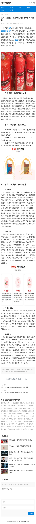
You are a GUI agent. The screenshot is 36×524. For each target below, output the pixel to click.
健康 (28, 7)
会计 (11, 10)
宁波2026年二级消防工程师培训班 (20, 446)
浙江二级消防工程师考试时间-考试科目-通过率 (14, 392)
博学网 (13, 521)
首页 (2, 14)
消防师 (7, 14)
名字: (4, 502)
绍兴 (16, 40)
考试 (9, 28)
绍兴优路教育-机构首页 (12, 400)
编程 (2, 7)
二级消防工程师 (6, 31)
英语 (2, 10)
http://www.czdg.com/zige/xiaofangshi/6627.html (15, 371)
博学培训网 (6, 3)
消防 (20, 7)
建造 (11, 7)
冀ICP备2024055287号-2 (22, 521)
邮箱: (4, 508)
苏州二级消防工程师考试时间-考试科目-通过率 (14, 387)
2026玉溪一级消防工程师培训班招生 (20, 440)
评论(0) (22, 23)
